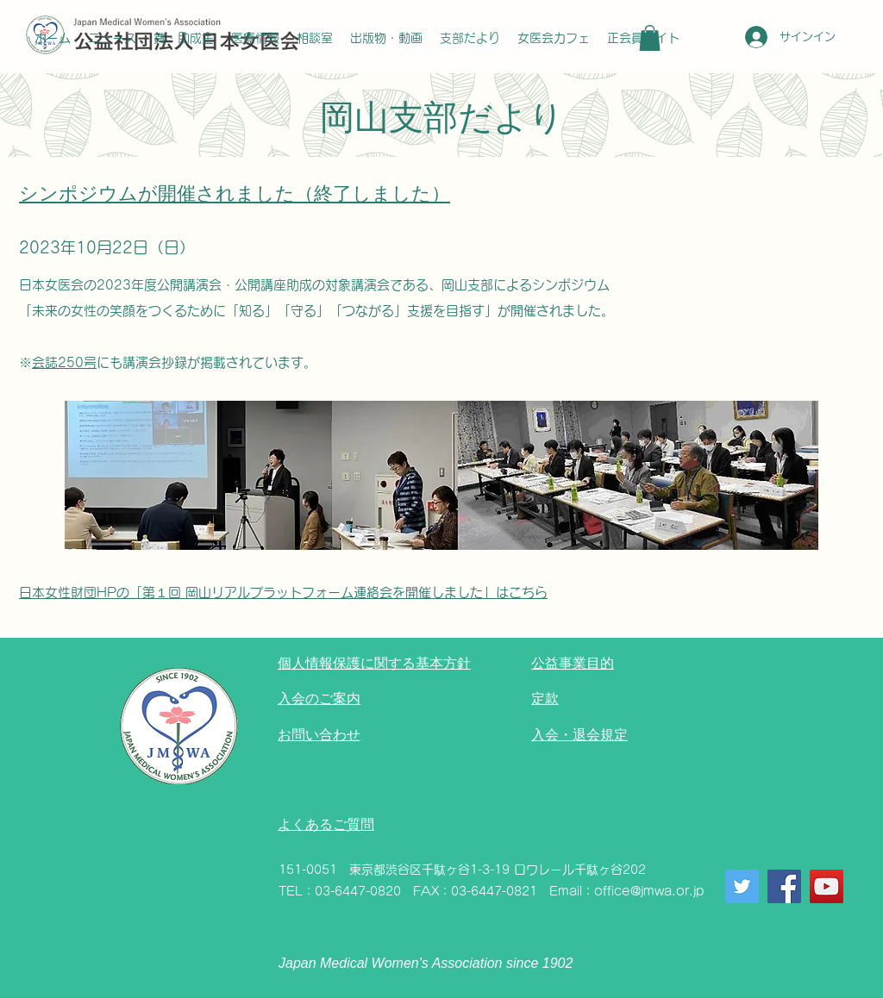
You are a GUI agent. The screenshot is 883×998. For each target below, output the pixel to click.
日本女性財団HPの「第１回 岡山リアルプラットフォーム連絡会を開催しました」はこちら (283, 592)
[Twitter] (742, 886)
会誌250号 (64, 362)
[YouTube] (826, 886)
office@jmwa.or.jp (649, 891)
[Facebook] (784, 886)
